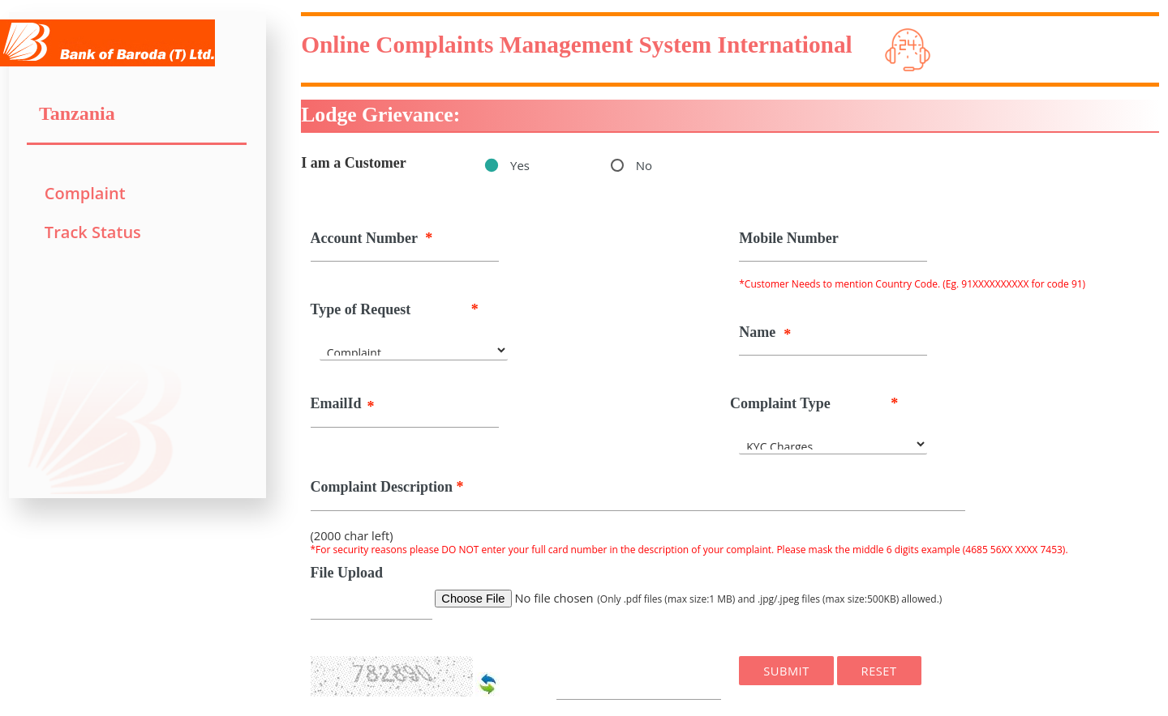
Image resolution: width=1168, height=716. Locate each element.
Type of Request (395, 310)
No (644, 165)
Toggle (266, 12)
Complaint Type (814, 404)
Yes (520, 165)
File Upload (347, 573)
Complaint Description (387, 487)
